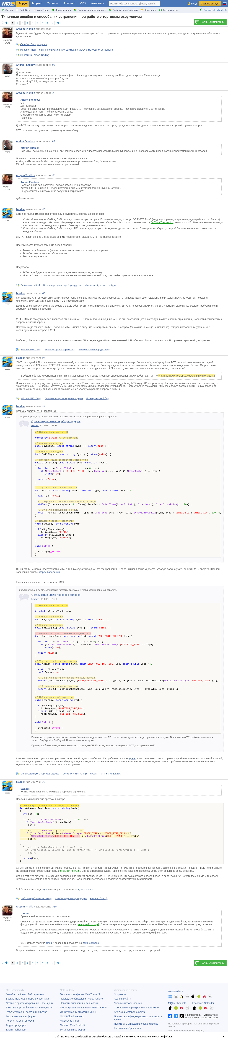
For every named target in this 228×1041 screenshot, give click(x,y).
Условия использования (128, 1003)
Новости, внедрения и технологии (79, 1003)
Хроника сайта (122, 998)
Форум (23, 3)
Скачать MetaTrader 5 (213, 10)
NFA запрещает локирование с (60, 349)
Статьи (7, 10)
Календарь (148, 10)
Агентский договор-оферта (129, 1012)
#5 (43, 209)
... (52, 23)
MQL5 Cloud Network (72, 1016)
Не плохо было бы (99, 898)
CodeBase (23, 10)
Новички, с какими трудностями (94, 349)
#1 (53, 64)
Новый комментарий (209, 22)
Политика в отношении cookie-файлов (136, 1023)
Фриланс (69, 3)
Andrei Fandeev (25, 64)
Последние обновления (81, 998)
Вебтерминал (168, 10)
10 (58, 23)
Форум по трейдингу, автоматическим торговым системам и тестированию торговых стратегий (68, 416)
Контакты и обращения (127, 1028)
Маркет (37, 3)
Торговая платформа (80, 994)
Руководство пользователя (83, 1007)
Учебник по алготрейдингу (90, 10)
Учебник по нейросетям (123, 10)
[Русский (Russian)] (225, 2)
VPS (83, 3)
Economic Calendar (203, 1003)
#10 (54, 906)
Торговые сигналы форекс (21, 1016)
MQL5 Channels (177, 1003)
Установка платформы (73, 1029)
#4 (53, 175)
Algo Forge (41, 10)
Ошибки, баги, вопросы (33, 44)
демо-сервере (86, 889)
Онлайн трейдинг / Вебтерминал (25, 994)
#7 (43, 357)
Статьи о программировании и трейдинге (30, 1003)
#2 (53, 93)
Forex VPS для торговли (20, 1020)
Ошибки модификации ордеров (71, 898)
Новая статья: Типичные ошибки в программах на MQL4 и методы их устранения (67, 49)
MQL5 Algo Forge (70, 1020)
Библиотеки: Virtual (30, 285)
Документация (61, 10)
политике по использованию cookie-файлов (147, 1036)
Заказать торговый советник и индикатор (29, 1007)
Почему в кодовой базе (97, 398)
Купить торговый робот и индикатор (26, 1012)
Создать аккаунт (210, 3)
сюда (44, 889)
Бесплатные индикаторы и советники (27, 998)
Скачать (72, 1025)
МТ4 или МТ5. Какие (31, 349)
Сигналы (52, 3)
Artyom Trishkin (25, 28)
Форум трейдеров (16, 1025)
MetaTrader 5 (175, 991)
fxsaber (20, 209)
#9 (43, 782)
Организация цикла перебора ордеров (62, 285)
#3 (53, 141)
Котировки (97, 3)
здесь (132, 758)
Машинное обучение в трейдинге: (101, 285)
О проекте (120, 994)
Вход (194, 3)
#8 (43, 406)
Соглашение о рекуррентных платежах (136, 1007)
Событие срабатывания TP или (36, 898)
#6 (43, 293)
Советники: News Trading (34, 54)
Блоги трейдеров (16, 1029)
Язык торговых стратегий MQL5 (78, 1012)
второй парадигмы (49, 572)
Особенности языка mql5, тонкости (80, 774)
